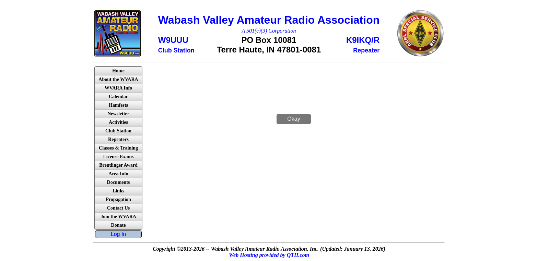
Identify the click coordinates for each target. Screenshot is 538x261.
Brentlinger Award (118, 165)
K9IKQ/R (362, 40)
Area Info (118, 173)
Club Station (118, 130)
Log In (118, 234)
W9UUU (173, 40)
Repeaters (118, 139)
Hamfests (118, 105)
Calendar (118, 96)
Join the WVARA (118, 216)
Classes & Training (118, 148)
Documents (118, 182)
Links (118, 190)
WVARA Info (118, 88)
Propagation (118, 199)
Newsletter (118, 113)
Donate (118, 225)
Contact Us (118, 208)
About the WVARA (118, 79)
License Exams (118, 156)
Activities (118, 122)
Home (118, 70)
